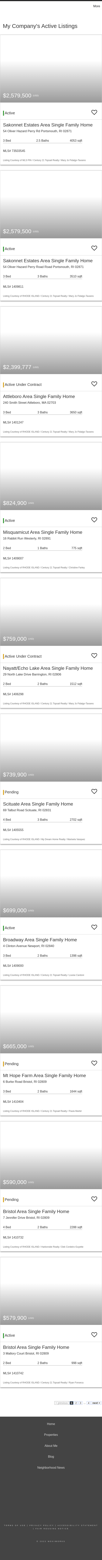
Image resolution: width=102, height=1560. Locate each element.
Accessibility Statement (78, 1525)
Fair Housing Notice (52, 1529)
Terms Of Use (15, 1525)
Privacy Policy (41, 1525)
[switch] (94, 110)
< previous (62, 1402)
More (96, 6)
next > (96, 1402)
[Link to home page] (3, 6)
